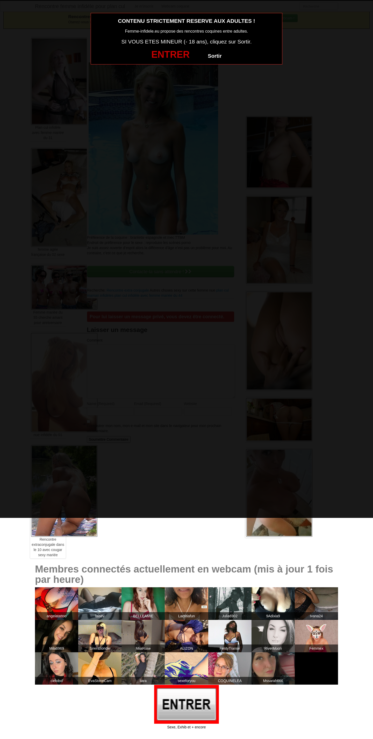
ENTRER (170, 54)
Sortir (214, 56)
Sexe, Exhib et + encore (186, 727)
